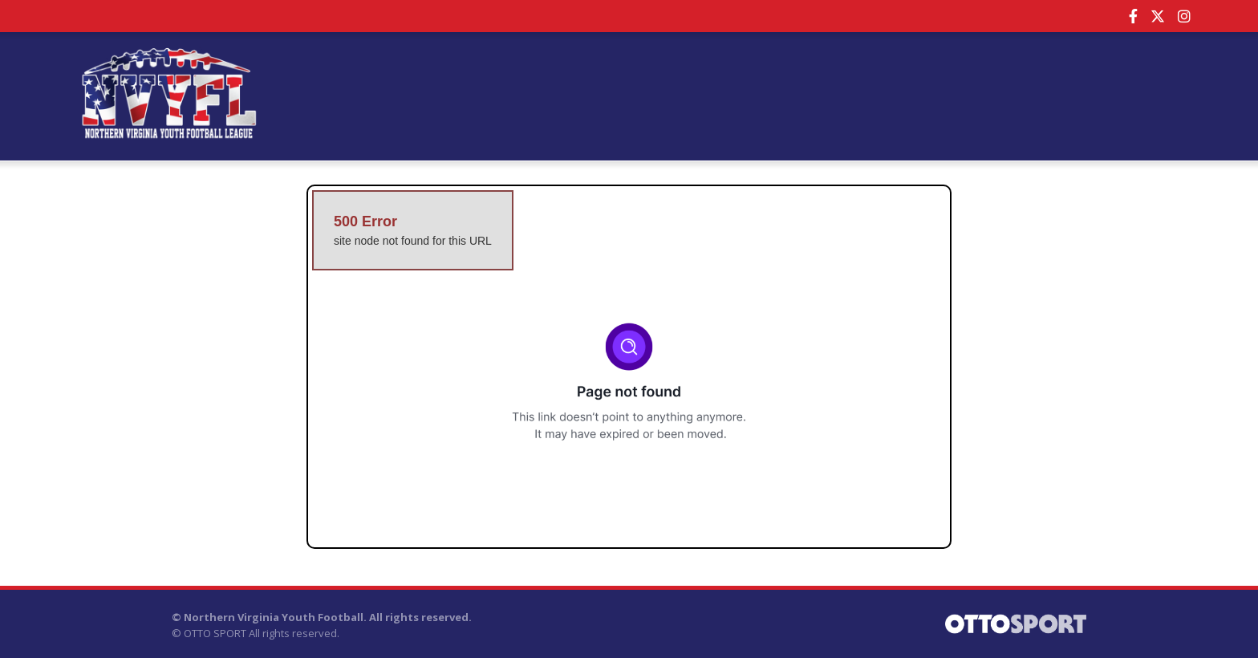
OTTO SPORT (215, 633)
